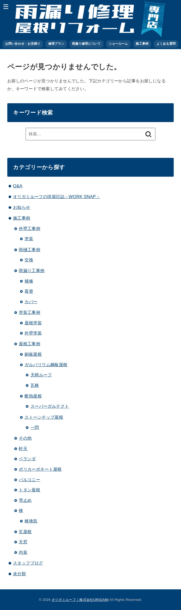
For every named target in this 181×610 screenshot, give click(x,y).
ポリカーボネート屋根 (40, 469)
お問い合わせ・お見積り (22, 43)
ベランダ (27, 458)
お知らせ (21, 207)
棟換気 (31, 521)
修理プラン (56, 43)
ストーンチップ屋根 (44, 417)
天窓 (23, 541)
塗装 (29, 238)
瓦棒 (35, 385)
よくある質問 (166, 43)
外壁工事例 (29, 228)
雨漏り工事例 (31, 270)
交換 (29, 259)
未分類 (19, 573)
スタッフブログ (28, 563)
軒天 (23, 448)
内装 (23, 552)
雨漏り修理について (86, 43)
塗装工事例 (29, 312)
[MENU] (6, 6)
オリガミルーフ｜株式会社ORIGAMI (80, 600)
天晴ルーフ (41, 374)
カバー (31, 301)
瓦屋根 (25, 531)
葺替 (29, 291)
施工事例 (142, 43)
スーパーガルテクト (50, 406)
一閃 (35, 427)
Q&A (17, 185)
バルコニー (29, 479)
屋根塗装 (33, 322)
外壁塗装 (33, 333)
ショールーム (118, 43)
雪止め (25, 500)
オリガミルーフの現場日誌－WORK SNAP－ (56, 196)
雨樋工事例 (29, 249)
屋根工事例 (29, 343)
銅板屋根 (33, 354)
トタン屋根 (29, 489)
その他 (25, 438)
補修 (29, 281)
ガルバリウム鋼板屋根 (46, 364)
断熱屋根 (33, 396)
